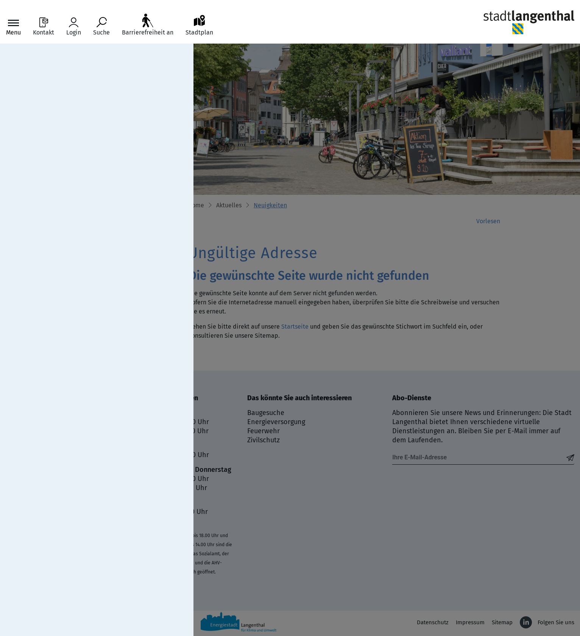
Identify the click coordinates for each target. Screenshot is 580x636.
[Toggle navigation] (13, 27)
